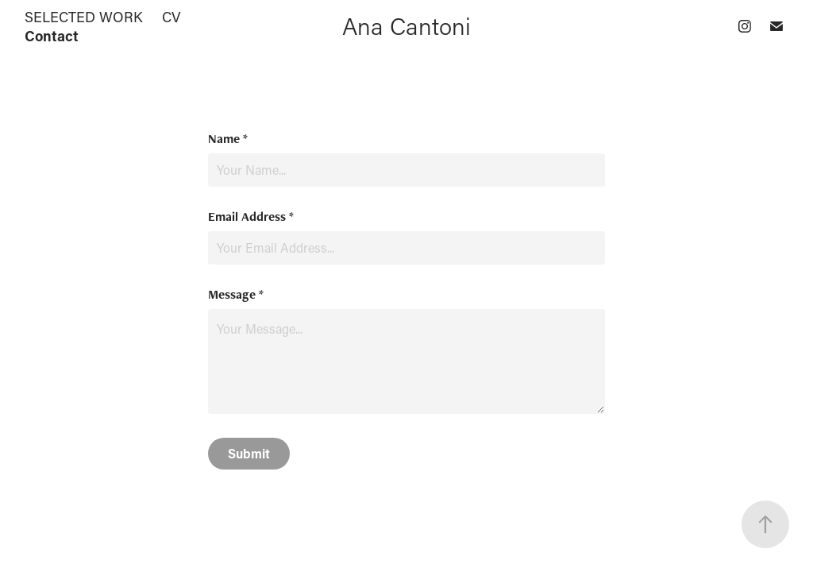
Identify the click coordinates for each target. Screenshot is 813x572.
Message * (236, 294)
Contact (52, 35)
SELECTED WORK (84, 16)
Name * (228, 139)
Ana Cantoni (406, 25)
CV (171, 16)
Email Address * (251, 217)
